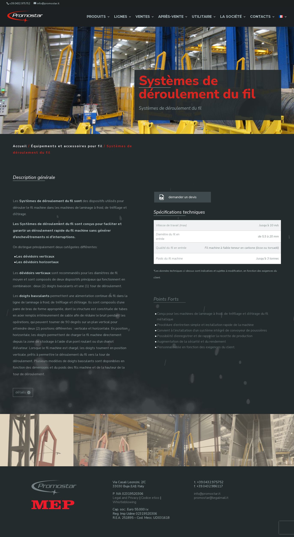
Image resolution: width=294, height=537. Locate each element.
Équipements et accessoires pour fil (67, 146)
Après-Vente (171, 17)
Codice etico (150, 498)
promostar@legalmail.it (211, 498)
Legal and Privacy (126, 498)
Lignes (120, 17)
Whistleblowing (124, 502)
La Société (231, 17)
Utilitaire (202, 17)
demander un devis (183, 197)
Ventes (143, 17)
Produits (96, 17)
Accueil (20, 146)
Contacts (260, 17)
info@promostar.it (207, 494)
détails (20, 392)
